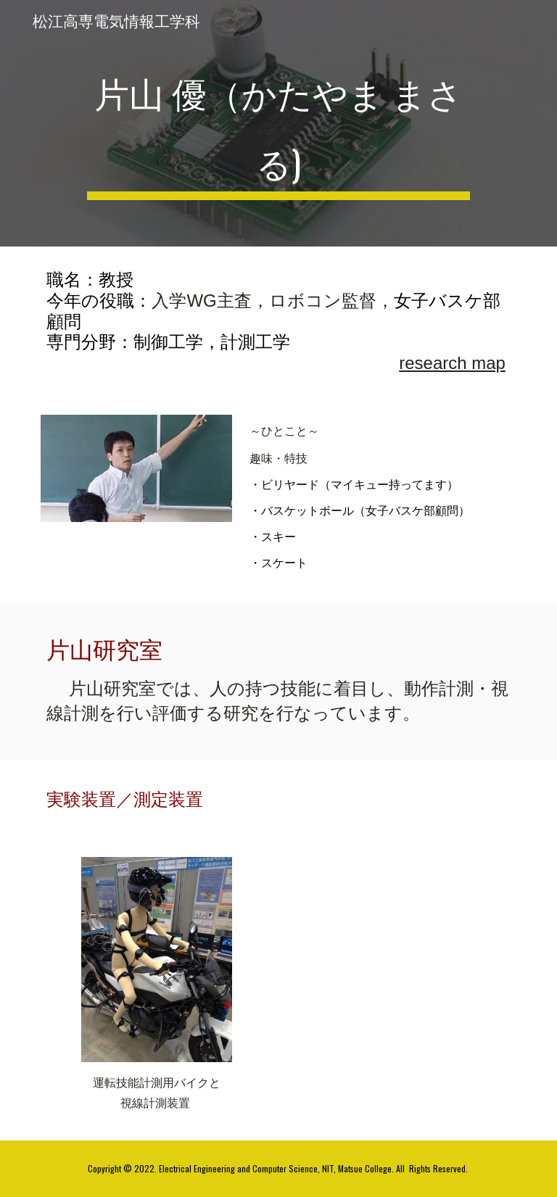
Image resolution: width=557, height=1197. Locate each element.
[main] (278, 123)
